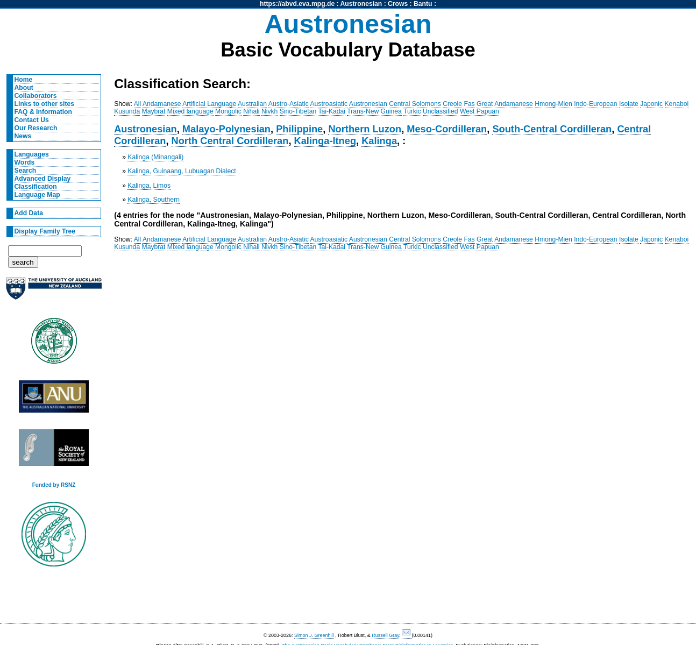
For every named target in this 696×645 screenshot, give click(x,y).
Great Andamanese (505, 104)
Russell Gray (385, 635)
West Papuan (479, 111)
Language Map (37, 195)
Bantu (423, 4)
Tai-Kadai (331, 111)
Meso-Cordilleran (447, 128)
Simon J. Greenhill (314, 635)
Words (25, 162)
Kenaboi (677, 104)
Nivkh (269, 111)
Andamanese (162, 104)
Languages (32, 154)
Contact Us (32, 120)
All (137, 104)
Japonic (651, 104)
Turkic (412, 111)
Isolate (628, 104)
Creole (452, 104)
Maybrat (154, 111)
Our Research (36, 128)
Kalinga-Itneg (325, 140)
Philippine (299, 128)
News (23, 136)
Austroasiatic (329, 104)
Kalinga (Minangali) (155, 157)
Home (24, 79)
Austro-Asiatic (288, 104)
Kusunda (127, 111)
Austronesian (361, 4)
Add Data (29, 213)
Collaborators (36, 96)
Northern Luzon (364, 128)
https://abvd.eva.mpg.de (297, 4)
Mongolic (228, 111)
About (24, 87)
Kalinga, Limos (149, 185)
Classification (36, 186)
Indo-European (595, 104)
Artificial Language (209, 104)
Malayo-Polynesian (226, 128)
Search (26, 170)
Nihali (251, 111)
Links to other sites (44, 104)
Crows (398, 4)
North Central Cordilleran (230, 140)
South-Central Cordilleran (552, 128)
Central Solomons (415, 104)
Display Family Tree (45, 231)
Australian (252, 104)
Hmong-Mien (553, 104)
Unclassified (440, 111)
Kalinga (379, 140)
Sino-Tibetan (298, 111)
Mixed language (190, 111)
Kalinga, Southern (153, 199)
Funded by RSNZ (54, 485)
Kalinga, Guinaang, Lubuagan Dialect (181, 171)
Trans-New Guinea (374, 111)
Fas (469, 104)
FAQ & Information (43, 112)
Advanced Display (43, 178)
